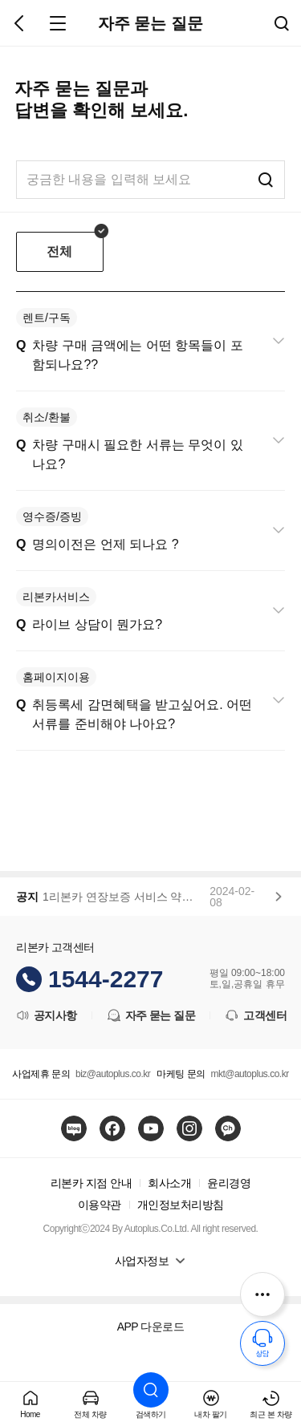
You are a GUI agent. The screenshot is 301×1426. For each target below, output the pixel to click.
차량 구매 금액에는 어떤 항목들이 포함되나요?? (129, 339)
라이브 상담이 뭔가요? (89, 609)
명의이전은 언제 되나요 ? (97, 529)
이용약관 (99, 1204)
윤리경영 (228, 1183)
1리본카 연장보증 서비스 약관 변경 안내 (123, 896)
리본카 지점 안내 (91, 1183)
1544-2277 (105, 979)
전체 (59, 251)
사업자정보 (142, 1260)
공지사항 (45, 1015)
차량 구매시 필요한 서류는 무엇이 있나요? (129, 439)
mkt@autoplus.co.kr (249, 1074)
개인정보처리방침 (180, 1204)
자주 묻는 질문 (151, 1015)
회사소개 (169, 1183)
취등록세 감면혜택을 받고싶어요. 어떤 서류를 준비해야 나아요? (134, 699)
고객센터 (255, 1015)
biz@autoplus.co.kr (112, 1074)
